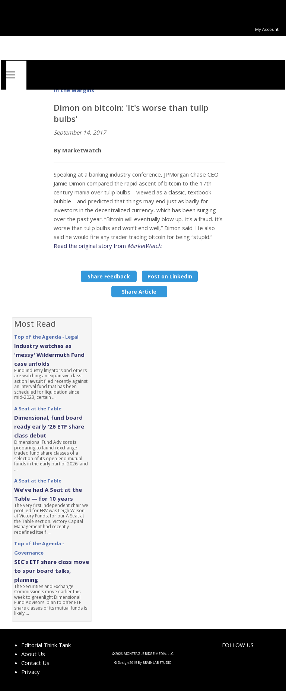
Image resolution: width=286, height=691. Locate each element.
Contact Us (35, 662)
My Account (267, 29)
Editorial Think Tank (46, 645)
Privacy (30, 671)
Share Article (139, 291)
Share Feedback (109, 276)
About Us (33, 654)
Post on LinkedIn (169, 276)
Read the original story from (107, 245)
